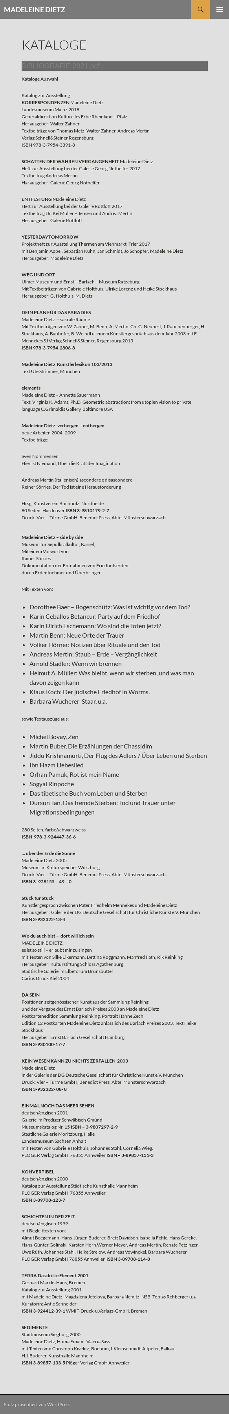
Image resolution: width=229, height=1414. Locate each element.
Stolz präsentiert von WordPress (37, 1404)
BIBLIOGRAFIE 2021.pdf (61, 66)
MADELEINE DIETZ (34, 9)
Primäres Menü (219, 9)
